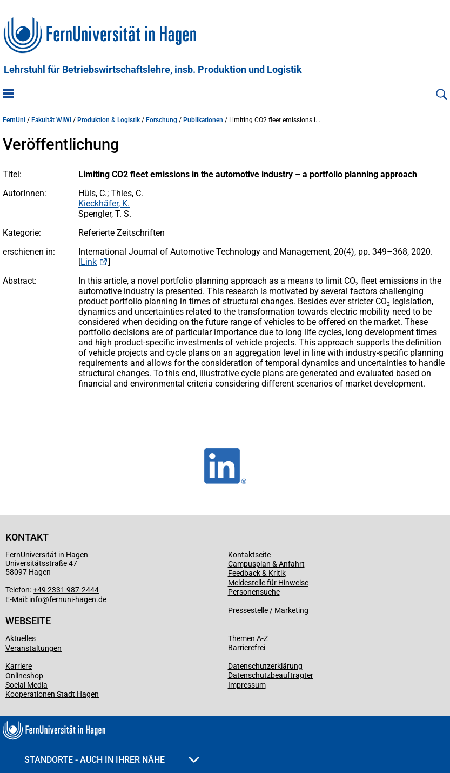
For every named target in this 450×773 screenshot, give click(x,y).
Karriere (18, 666)
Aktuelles (20, 638)
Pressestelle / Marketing (268, 610)
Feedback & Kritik (257, 573)
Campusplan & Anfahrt (266, 563)
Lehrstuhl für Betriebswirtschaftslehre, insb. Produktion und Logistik (153, 69)
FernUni (14, 120)
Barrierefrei (246, 647)
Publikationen (203, 120)
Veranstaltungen (33, 648)
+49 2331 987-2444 (66, 589)
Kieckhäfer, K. (104, 203)
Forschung (161, 120)
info (35, 599)
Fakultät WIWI (51, 120)
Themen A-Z (248, 638)
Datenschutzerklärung (265, 666)
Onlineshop (24, 675)
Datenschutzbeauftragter (270, 675)
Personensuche (254, 592)
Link (88, 262)
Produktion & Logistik (108, 120)
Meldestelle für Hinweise (268, 582)
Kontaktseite (249, 554)
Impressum (247, 685)
